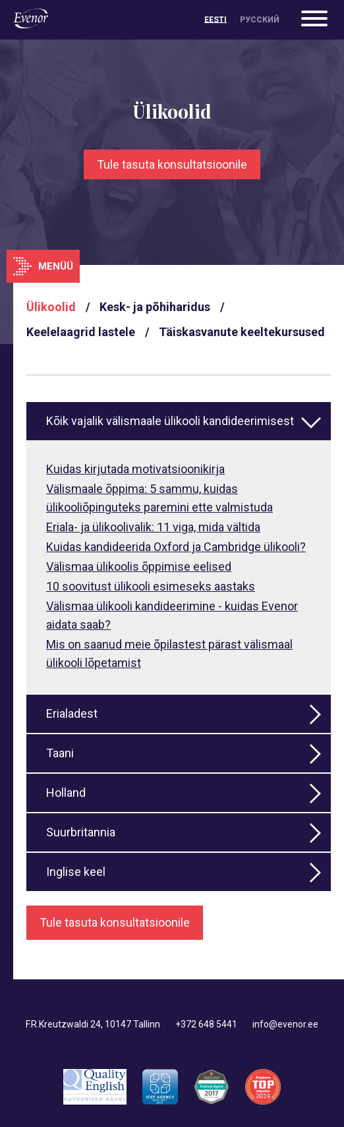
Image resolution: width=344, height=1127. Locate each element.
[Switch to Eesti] (215, 20)
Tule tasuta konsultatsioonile (172, 164)
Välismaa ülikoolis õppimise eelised (138, 566)
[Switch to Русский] (259, 20)
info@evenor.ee (285, 1024)
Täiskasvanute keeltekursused (242, 332)
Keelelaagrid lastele (80, 332)
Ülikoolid (51, 307)
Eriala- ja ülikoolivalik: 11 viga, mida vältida (153, 527)
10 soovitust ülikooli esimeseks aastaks (150, 586)
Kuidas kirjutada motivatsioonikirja (135, 469)
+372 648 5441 (206, 1024)
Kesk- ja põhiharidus (155, 307)
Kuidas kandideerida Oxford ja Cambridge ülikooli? (176, 547)
